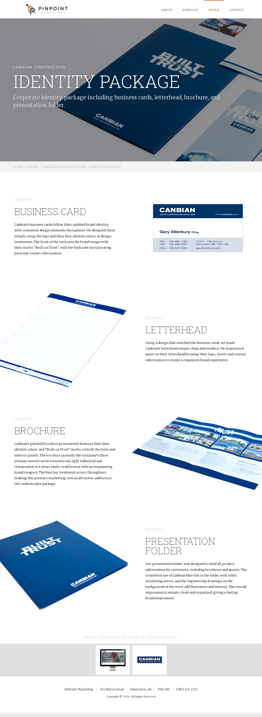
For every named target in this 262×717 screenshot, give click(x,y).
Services (190, 10)
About (166, 10)
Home (18, 167)
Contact (237, 10)
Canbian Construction (63, 167)
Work (214, 10)
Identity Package (105, 167)
